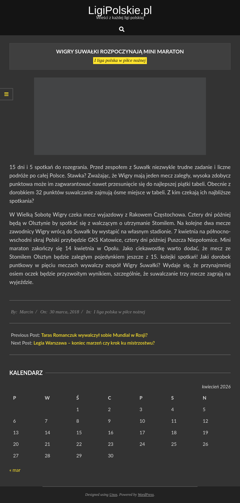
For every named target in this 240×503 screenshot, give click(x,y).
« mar (14, 470)
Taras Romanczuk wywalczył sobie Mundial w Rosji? (94, 335)
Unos (113, 494)
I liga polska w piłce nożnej (120, 60)
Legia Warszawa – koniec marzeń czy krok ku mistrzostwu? (94, 343)
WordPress (146, 494)
